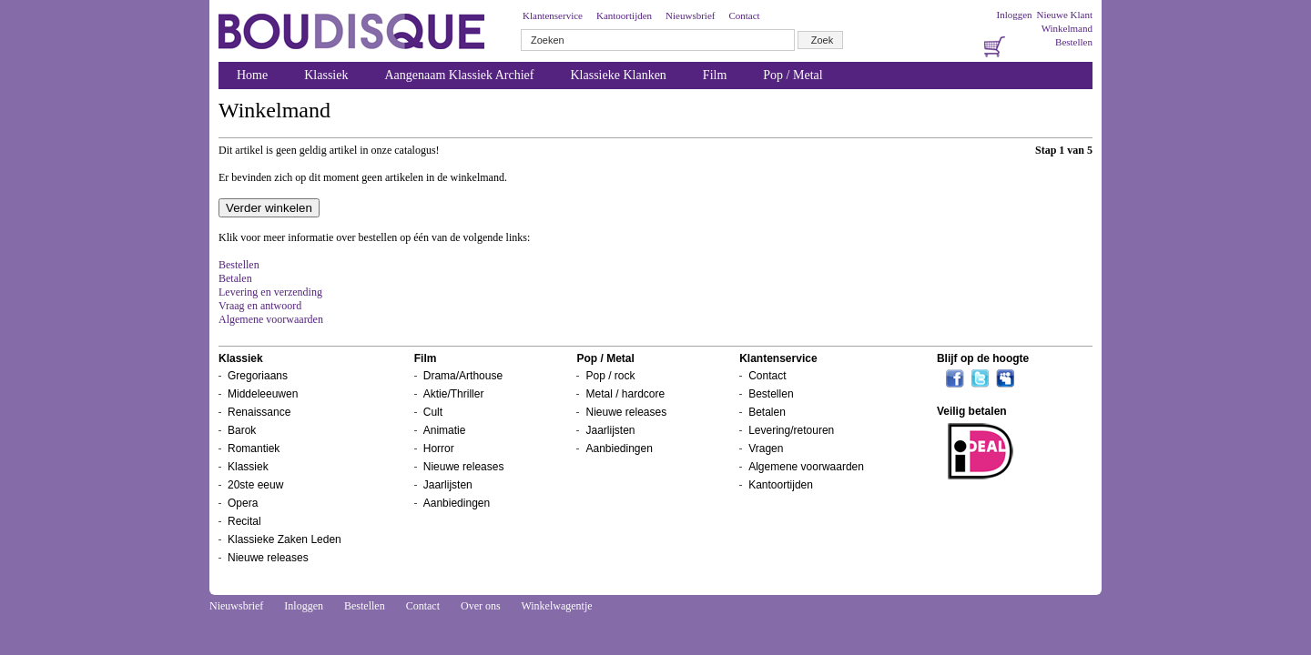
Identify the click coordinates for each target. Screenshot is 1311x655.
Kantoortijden (624, 15)
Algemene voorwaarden (270, 319)
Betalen (235, 278)
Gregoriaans (258, 375)
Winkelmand (1067, 28)
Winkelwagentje (556, 606)
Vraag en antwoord (259, 305)
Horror (438, 448)
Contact (743, 15)
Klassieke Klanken (618, 75)
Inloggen (1014, 14)
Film (715, 75)
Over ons (481, 606)
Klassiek (326, 75)
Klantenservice (553, 15)
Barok (242, 430)
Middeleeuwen (263, 394)
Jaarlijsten (448, 485)
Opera (243, 503)
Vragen (765, 448)
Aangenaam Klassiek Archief (459, 75)
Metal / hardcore (625, 394)
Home (252, 75)
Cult (432, 412)
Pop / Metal (792, 75)
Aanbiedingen (456, 503)
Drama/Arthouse (463, 375)
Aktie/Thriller (453, 394)
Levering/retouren (791, 430)
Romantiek (253, 448)
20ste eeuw (255, 485)
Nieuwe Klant (1064, 14)
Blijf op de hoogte (983, 358)
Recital (244, 521)
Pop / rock (610, 375)
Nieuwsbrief (690, 15)
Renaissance (259, 412)
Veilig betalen (972, 411)
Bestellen (1073, 41)
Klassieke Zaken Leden (284, 539)
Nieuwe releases (268, 557)
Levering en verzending (270, 292)
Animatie (444, 430)
